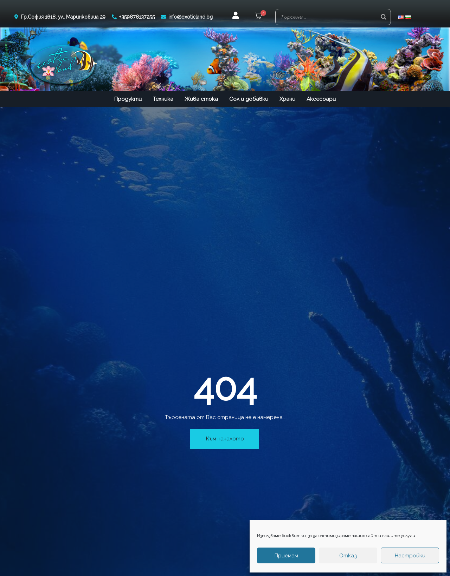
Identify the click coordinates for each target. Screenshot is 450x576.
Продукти (128, 98)
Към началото (225, 438)
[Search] (384, 16)
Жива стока (201, 98)
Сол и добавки (248, 98)
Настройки (410, 555)
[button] (258, 17)
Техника (163, 98)
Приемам (286, 555)
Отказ (348, 555)
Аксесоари (321, 98)
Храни (287, 98)
